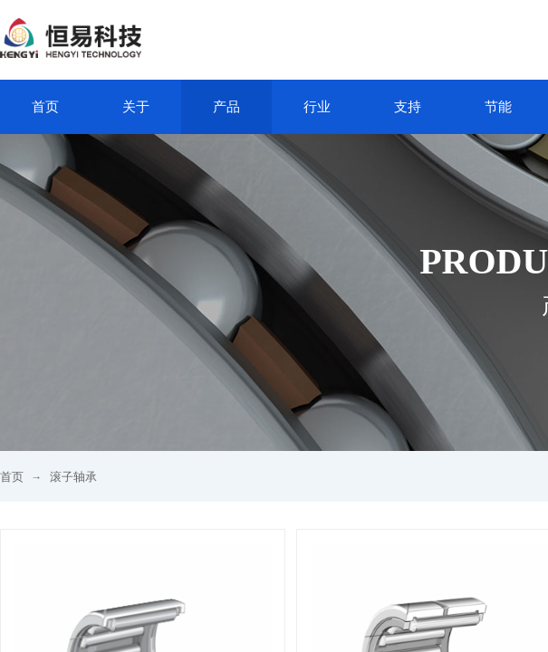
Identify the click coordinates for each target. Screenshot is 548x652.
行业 (317, 107)
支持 (407, 107)
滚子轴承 (73, 477)
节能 (498, 107)
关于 (135, 107)
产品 (226, 107)
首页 (45, 107)
